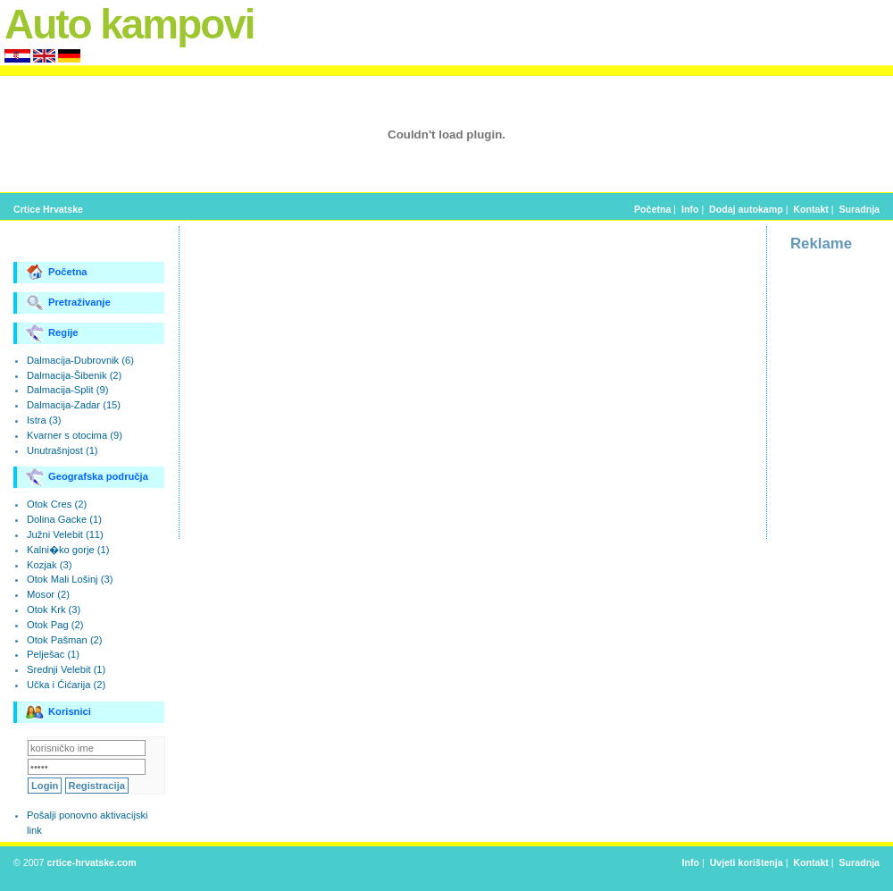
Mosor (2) (48, 594)
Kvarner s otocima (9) (74, 435)
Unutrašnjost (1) (62, 450)
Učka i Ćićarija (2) (66, 684)
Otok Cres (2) (57, 504)
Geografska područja (87, 477)
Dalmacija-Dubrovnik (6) (80, 360)
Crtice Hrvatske (48, 209)
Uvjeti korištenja (746, 862)
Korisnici (58, 712)
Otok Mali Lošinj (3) (70, 579)
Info (689, 209)
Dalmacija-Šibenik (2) (74, 375)
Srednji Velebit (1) (66, 669)
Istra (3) (44, 420)
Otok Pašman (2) (65, 640)
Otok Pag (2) (55, 624)
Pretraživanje (68, 303)
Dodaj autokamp (746, 209)
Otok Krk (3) (53, 609)
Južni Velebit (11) (65, 534)
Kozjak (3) (49, 564)
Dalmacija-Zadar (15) (74, 404)
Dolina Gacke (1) (64, 519)
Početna (652, 209)
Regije (52, 333)
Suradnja (859, 209)
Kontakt (811, 209)
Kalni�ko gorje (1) (68, 549)
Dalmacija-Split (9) (67, 389)
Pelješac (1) (53, 654)
